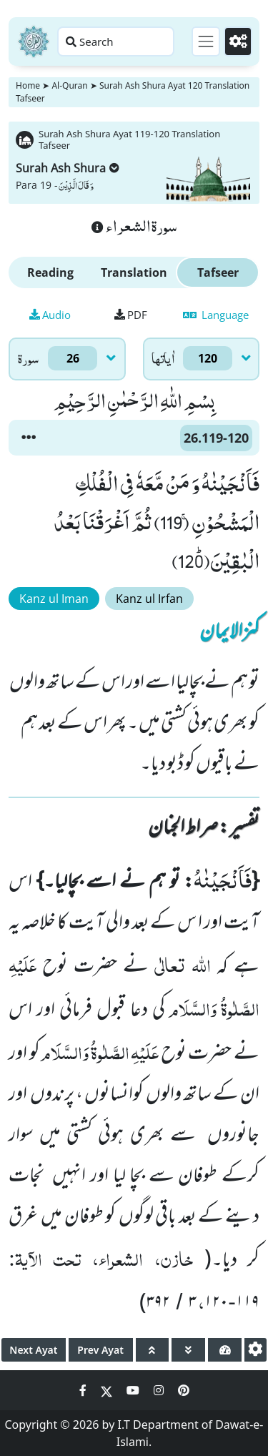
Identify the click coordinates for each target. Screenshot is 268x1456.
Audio (50, 315)
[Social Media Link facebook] (84, 1390)
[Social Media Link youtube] (134, 1390)
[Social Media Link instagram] (160, 1390)
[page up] (152, 1350)
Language (216, 315)
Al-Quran (69, 85)
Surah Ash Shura (67, 168)
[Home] (33, 41)
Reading (50, 272)
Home (28, 85)
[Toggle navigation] (206, 41)
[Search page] (116, 41)
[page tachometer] (225, 1350)
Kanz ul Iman (54, 598)
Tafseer (218, 272)
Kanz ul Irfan (149, 598)
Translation (134, 272)
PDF (130, 315)
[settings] (255, 1350)
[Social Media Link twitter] (108, 1390)
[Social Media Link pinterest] (183, 1390)
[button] (28, 438)
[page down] (188, 1350)
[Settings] (238, 41)
